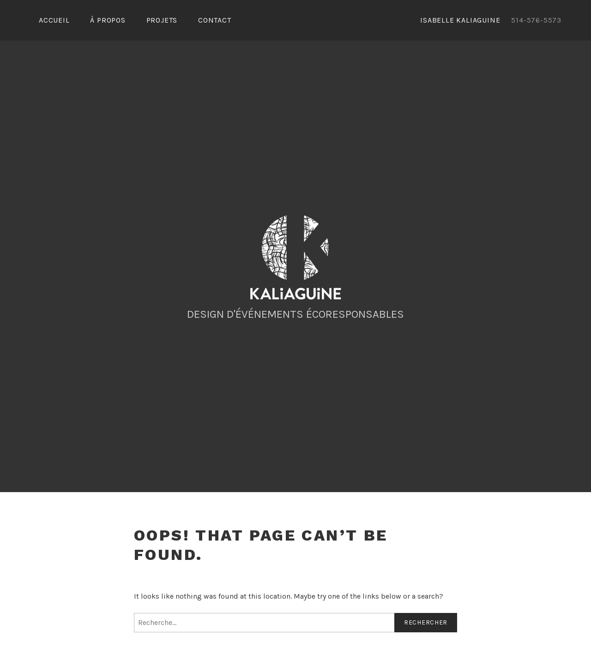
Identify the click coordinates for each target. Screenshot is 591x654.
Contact (214, 20)
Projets (162, 20)
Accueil (54, 20)
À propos (107, 20)
